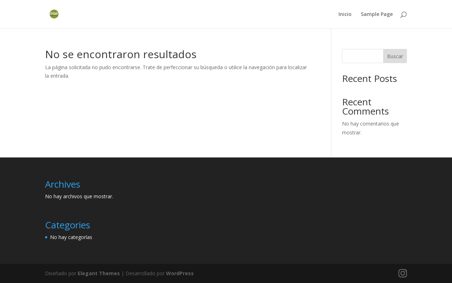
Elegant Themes (99, 273)
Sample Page (377, 14)
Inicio (345, 14)
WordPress (180, 273)
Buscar (395, 56)
